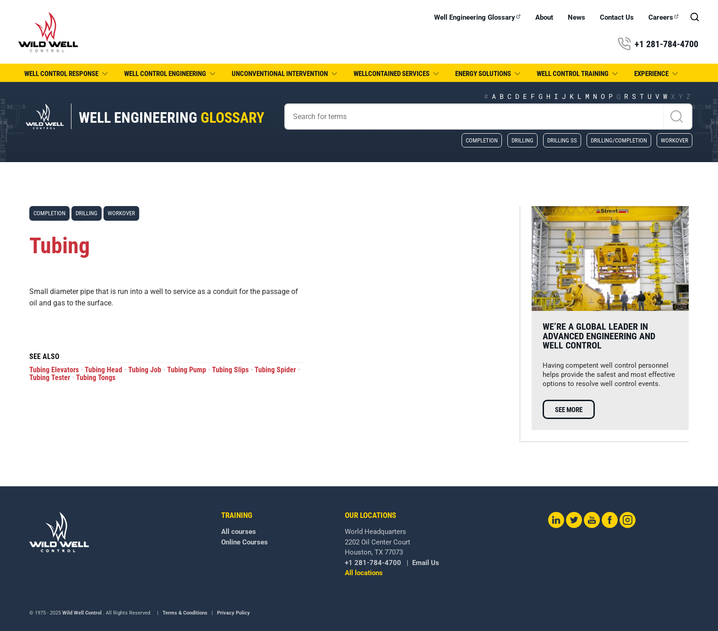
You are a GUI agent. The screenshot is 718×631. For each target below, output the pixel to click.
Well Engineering (171, 117)
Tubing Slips (230, 369)
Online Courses (244, 542)
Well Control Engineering (170, 73)
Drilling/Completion (619, 140)
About (544, 17)
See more (568, 410)
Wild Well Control (82, 613)
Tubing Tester (49, 377)
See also (44, 357)
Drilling (522, 140)
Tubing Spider (275, 369)
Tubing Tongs (95, 377)
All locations (364, 573)
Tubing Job (144, 369)
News (576, 17)
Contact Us (617, 17)
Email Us (425, 563)
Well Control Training (578, 73)
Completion (482, 140)
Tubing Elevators (54, 369)
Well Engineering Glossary (477, 17)
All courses (238, 532)
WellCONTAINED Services (397, 73)
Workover (674, 140)
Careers (663, 17)
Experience (657, 73)
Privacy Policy (233, 613)
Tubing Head (103, 369)
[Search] (488, 116)
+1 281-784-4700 (657, 44)
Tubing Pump (186, 369)
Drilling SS (562, 140)
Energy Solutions (488, 73)
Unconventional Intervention (285, 73)
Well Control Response (66, 73)
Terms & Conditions (185, 613)
